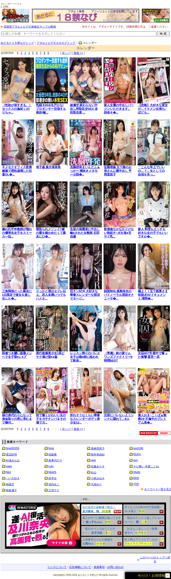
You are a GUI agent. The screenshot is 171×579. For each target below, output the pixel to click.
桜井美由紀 (98, 454)
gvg (135, 460)
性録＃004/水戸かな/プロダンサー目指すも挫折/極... (51, 108)
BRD (136, 478)
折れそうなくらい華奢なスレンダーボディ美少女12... (85, 418)
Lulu (51, 466)
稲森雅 (52, 454)
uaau (9, 466)
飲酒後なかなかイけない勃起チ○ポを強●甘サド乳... (119, 232)
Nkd (8, 472)
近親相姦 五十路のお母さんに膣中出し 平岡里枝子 (118, 170)
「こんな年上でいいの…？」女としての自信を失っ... (151, 170)
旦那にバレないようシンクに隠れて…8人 (119, 417)
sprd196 (138, 448)
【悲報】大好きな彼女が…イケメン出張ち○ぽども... (153, 108)
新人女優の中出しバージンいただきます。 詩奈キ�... (119, 108)
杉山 (93, 472)
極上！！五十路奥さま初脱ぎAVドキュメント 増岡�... (153, 294)
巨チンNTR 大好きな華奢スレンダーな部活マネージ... (85, 294)
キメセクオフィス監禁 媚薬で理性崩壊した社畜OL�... (17, 170)
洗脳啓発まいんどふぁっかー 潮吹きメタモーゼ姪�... (85, 170)
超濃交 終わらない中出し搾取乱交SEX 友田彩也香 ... (84, 108)
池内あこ (53, 484)
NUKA (137, 454)
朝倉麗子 (11, 490)
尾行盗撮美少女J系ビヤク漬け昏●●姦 (50, 355)
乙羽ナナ (53, 490)
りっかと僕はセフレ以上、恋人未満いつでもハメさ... (51, 294)
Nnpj (51, 448)
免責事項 (99, 567)
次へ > (66, 53)
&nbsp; (85, 526)
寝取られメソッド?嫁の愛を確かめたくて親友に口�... (51, 232)
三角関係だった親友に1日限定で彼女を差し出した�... (17, 294)
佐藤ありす (98, 466)
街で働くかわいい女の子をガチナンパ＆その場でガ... (51, 418)
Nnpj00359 (12, 448)
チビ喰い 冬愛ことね (146, 466)
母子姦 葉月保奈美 (48, 167)
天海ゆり (96, 484)
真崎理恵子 (98, 448)
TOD (136, 484)
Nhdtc (136, 472)
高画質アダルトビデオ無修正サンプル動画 (30, 26)
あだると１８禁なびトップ (17, 43)
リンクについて (57, 567)
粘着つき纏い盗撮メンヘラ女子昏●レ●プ (17, 355)
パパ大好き (13, 478)
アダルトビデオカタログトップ (56, 43)
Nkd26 (52, 472)
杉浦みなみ (13, 460)
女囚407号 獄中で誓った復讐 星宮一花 (153, 355)
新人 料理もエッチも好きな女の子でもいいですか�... (153, 232)
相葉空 (10, 484)
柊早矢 (52, 478)
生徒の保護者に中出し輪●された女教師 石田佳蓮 (85, 232)
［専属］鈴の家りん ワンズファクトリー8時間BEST (118, 356)
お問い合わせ (115, 567)
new (93, 460)
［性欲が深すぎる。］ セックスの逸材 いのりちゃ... (17, 108)
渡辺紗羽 (11, 454)
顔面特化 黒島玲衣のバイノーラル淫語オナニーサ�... (119, 294)
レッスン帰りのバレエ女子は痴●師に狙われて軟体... (85, 356)
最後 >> (78, 53)
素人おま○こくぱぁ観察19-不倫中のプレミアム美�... (152, 418)
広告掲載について (80, 567)
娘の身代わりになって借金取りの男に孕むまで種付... (17, 418)
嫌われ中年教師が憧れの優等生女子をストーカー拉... (17, 232)
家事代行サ (55, 460)
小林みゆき (98, 478)
